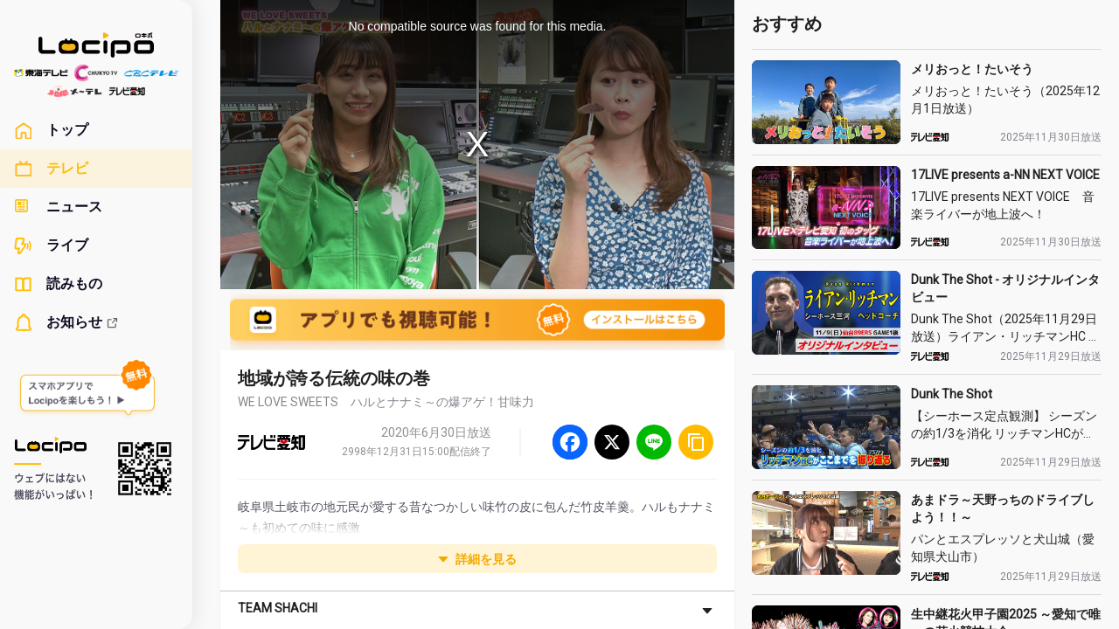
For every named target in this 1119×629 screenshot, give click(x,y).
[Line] (653, 442)
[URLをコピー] (695, 442)
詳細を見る (477, 559)
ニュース (58, 207)
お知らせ (66, 322)
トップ (51, 130)
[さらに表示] (707, 609)
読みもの (58, 284)
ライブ (51, 245)
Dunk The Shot (951, 394)
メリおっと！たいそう (972, 69)
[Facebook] (570, 442)
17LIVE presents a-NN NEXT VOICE (1005, 175)
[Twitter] (611, 442)
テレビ (51, 168)
